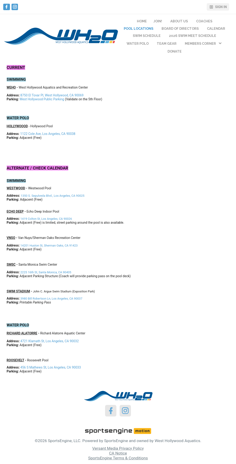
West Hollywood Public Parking (42, 99)
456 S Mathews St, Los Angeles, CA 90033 (50, 367)
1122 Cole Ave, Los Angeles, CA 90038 (47, 134)
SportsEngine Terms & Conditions (118, 458)
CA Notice (118, 453)
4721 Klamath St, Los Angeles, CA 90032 (49, 341)
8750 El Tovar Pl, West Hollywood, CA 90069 (51, 95)
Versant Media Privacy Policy (118, 448)
